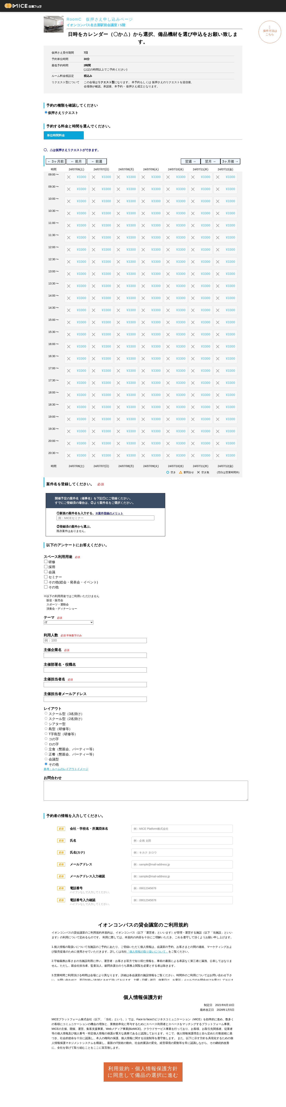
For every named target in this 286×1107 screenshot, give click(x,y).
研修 (51, 562)
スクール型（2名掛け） (66, 719)
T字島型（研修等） (63, 734)
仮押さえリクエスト (63, 113)
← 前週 (96, 161)
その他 (53, 587)
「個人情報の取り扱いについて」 (147, 955)
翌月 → (210, 161)
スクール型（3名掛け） (66, 714)
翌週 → (190, 161)
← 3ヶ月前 (55, 161)
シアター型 (57, 724)
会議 (51, 572)
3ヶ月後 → (230, 161)
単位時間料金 (56, 135)
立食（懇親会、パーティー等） (72, 749)
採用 (51, 567)
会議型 (54, 759)
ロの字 (54, 744)
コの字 (54, 739)
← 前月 (76, 161)
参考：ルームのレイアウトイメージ (66, 769)
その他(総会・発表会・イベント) (73, 582)
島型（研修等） (60, 729)
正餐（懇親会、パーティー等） (72, 754)
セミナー (55, 577)
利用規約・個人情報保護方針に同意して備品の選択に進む (143, 1076)
